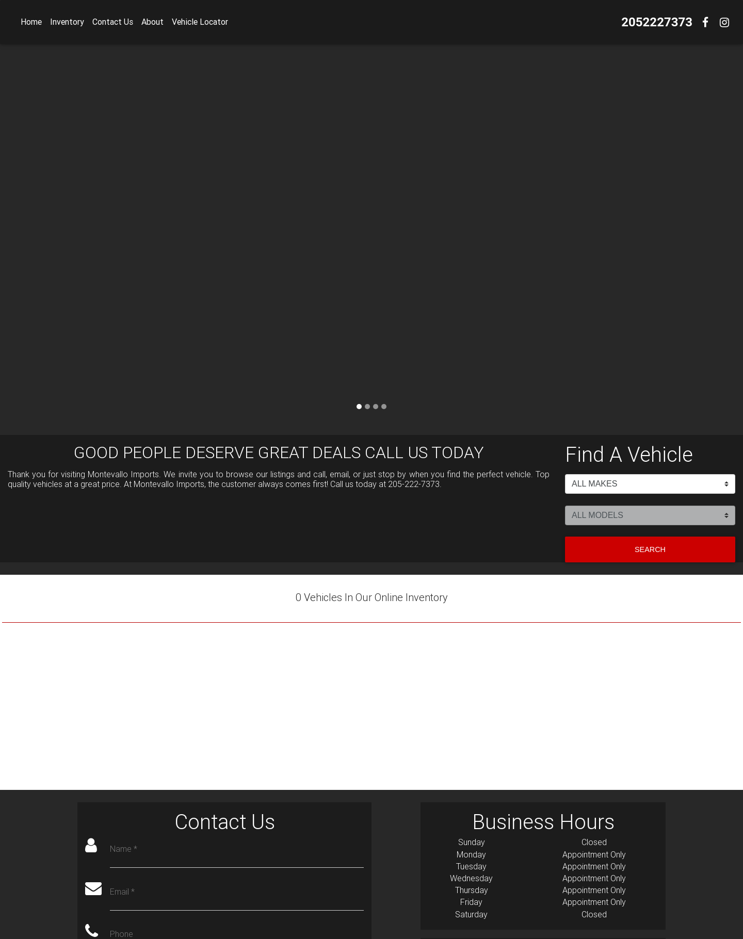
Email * (122, 892)
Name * (123, 849)
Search (650, 549)
